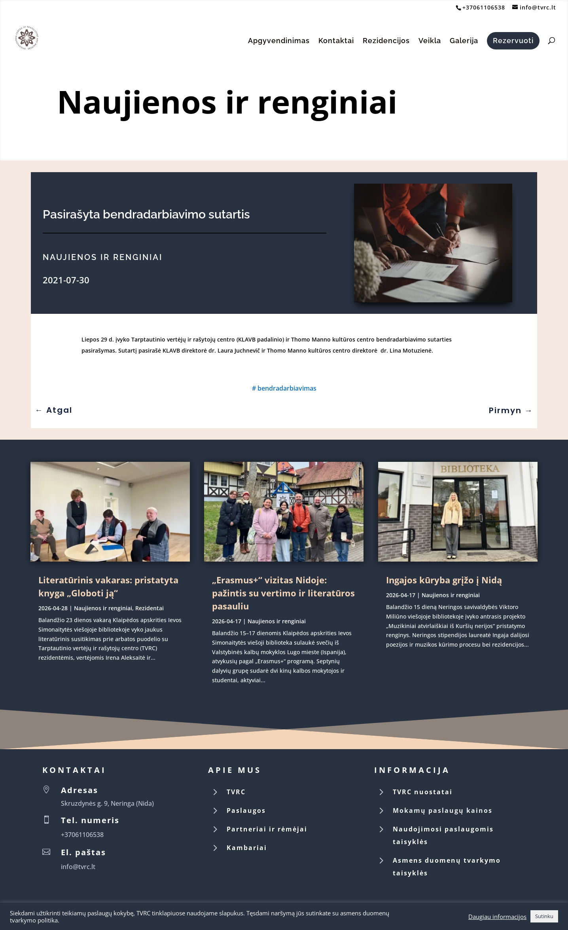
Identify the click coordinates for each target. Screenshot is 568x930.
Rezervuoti (513, 40)
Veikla (429, 41)
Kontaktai (336, 41)
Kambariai (247, 847)
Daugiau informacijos (497, 916)
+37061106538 (483, 7)
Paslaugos (246, 810)
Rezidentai (149, 608)
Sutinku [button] (544, 916)
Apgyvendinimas (279, 41)
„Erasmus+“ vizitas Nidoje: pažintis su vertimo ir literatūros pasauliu (283, 593)
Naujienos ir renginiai (227, 101)
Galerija (464, 41)
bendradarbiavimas (286, 388)
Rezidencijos (386, 41)
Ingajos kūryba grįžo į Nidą (444, 580)
